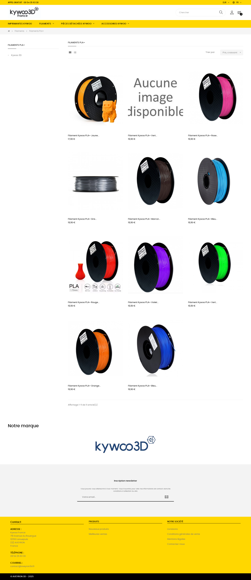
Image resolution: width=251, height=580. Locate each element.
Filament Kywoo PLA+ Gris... (82, 219)
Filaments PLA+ (16, 45)
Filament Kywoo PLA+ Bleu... (202, 219)
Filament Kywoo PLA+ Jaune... (83, 136)
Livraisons (172, 529)
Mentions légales (176, 539)
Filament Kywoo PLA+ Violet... (143, 302)
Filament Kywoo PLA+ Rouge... (83, 302)
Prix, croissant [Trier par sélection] (233, 52)
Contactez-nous (176, 544)
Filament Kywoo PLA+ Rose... (203, 136)
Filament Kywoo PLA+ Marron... (144, 219)
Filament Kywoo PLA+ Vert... (142, 136)
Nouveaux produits (99, 529)
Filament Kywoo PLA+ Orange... (84, 386)
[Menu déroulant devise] (237, 2)
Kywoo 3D (16, 55)
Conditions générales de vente (183, 534)
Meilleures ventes (98, 534)
